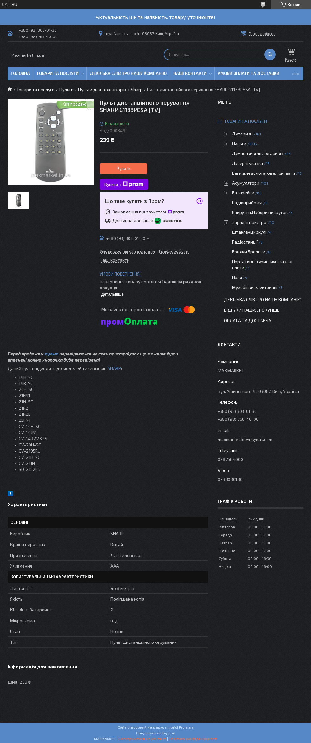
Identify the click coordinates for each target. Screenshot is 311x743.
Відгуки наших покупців (252, 310)
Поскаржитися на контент (142, 738)
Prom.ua (186, 727)
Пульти (66, 89)
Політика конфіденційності (193, 738)
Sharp (136, 89)
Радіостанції (245, 241)
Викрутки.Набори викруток (260, 212)
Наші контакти (190, 73)
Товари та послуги (57, 73)
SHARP (114, 368)
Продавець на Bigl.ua (155, 733)
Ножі (237, 277)
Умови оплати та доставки (248, 73)
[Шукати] (270, 54)
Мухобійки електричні (254, 287)
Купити (123, 168)
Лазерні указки (247, 163)
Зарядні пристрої (249, 222)
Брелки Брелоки (248, 251)
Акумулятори (245, 183)
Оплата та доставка (247, 320)
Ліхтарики (242, 133)
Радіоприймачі (247, 202)
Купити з (123, 184)
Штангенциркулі (249, 232)
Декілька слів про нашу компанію (128, 73)
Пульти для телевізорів (102, 89)
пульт (51, 353)
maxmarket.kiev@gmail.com (245, 439)
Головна (20, 73)
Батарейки (243, 192)
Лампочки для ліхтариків (257, 153)
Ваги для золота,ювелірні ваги (263, 173)
